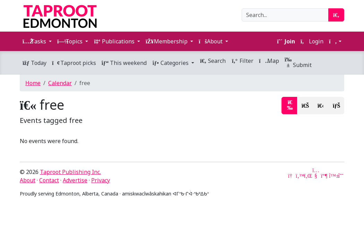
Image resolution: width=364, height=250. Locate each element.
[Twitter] (299, 176)
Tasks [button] (35, 41)
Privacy (100, 180)
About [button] (211, 41)
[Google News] (290, 176)
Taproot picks (74, 63)
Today (34, 63)
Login (312, 41)
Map (269, 61)
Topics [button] (70, 41)
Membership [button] (167, 41)
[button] (335, 41)
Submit (298, 63)
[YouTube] (315, 176)
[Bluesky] (332, 176)
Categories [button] (171, 63)
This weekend (124, 63)
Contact (49, 180)
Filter (242, 61)
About (27, 180)
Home (33, 83)
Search (213, 61)
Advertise (75, 180)
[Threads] (340, 176)
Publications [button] (115, 41)
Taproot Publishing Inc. (70, 172)
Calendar (60, 83)
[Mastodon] (324, 176)
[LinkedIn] (307, 176)
